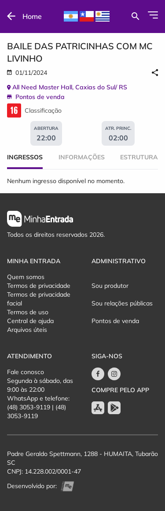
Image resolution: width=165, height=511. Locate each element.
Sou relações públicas (122, 303)
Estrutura (139, 157)
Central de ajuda (30, 321)
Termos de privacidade (38, 286)
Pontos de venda (115, 321)
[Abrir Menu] (153, 15)
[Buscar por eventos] (135, 16)
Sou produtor (110, 286)
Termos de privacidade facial (38, 298)
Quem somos (25, 277)
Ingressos (25, 157)
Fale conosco (25, 372)
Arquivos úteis (27, 330)
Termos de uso (27, 312)
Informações (82, 157)
